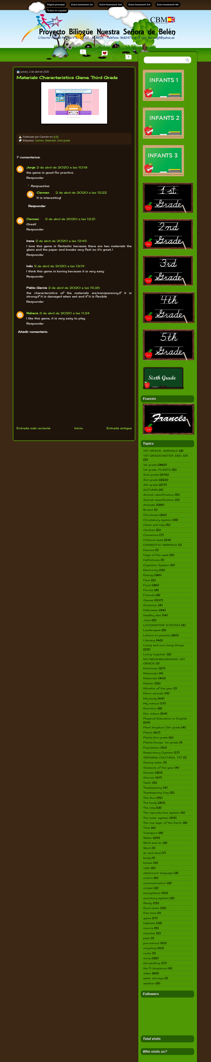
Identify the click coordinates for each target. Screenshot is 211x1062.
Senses (148, 772)
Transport (150, 832)
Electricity (150, 570)
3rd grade (150, 479)
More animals (153, 693)
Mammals (150, 673)
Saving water (152, 762)
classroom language (158, 873)
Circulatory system (157, 520)
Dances (148, 550)
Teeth (147, 782)
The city (149, 807)
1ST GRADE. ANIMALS (160, 450)
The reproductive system (161, 812)
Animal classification (158, 499)
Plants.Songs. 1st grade (160, 742)
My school (151, 703)
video (147, 973)
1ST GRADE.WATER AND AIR (165, 455)
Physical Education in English (165, 718)
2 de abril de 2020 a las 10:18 (61, 167)
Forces (148, 590)
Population (151, 747)
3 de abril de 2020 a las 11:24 (64, 313)
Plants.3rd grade (155, 737)
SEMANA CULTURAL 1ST (162, 757)
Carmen (43, 192)
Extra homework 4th (168, 4)
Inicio (78, 428)
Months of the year (157, 688)
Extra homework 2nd (111, 4)
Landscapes (152, 630)
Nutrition (150, 708)
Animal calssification (158, 494)
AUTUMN (150, 489)
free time (149, 913)
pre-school (151, 943)
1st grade (150, 464)
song (147, 958)
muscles (149, 933)
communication (154, 883)
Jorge (30, 167)
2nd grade (151, 474)
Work (147, 848)
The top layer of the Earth (162, 822)
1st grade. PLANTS (157, 469)
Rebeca (32, 313)
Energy (148, 575)
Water (147, 837)
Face (146, 580)
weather (149, 983)
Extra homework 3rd (139, 4)
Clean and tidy (154, 524)
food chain (151, 908)
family (147, 903)
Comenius (150, 535)
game (147, 918)
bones (147, 862)
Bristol (148, 509)
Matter (148, 683)
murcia (148, 928)
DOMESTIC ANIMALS (160, 544)
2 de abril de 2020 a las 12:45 (61, 241)
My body (150, 698)
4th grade (150, 484)
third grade (63, 140)
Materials (50, 140)
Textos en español (57, 10)
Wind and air (152, 842)
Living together (154, 654)
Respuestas (40, 185)
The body (150, 802)
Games (39, 140)
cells (146, 868)
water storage (153, 978)
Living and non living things (163, 645)
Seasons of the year (158, 767)
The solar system (155, 817)
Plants (147, 732)
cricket (148, 888)
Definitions (151, 560)
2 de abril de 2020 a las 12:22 (81, 192)
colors (148, 877)
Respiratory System (158, 752)
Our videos (151, 713)
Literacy (149, 640)
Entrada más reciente (33, 428)
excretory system (156, 898)
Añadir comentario (32, 331)
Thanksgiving (152, 787)
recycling (149, 948)
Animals (149, 504)
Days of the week (156, 555)
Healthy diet (152, 615)
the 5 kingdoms (155, 968)
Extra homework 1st (82, 4)
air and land (152, 853)
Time (146, 827)
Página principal (55, 4)
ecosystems (152, 893)
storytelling (151, 963)
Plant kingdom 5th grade (161, 727)
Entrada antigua (119, 428)
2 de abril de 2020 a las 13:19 (59, 266)
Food (147, 585)
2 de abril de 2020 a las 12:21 (70, 219)
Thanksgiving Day (156, 792)
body (147, 857)
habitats (149, 923)
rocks (147, 953)
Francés (149, 595)
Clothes (149, 530)
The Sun (149, 797)
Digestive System (156, 565)
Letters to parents (156, 635)
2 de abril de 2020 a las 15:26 (74, 287)
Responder (35, 177)
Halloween (150, 610)
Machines (150, 668)
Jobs (147, 620)
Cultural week (153, 540)
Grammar (150, 605)
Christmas (150, 515)
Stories (148, 777)
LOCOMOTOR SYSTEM (161, 625)
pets (146, 938)
